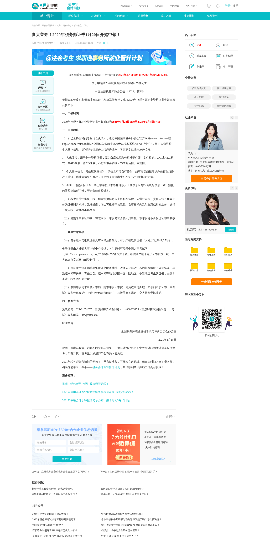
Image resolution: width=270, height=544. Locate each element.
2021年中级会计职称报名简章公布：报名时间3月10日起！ (97, 400)
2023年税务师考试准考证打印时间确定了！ (55, 519)
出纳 (225, 45)
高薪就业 (159, 6)
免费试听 (43, 123)
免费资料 (212, 15)
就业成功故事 (224, 88)
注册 (235, 5)
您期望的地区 (77, 450)
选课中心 (43, 85)
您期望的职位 (77, 442)
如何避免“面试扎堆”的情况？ (47, 525)
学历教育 (174, 6)
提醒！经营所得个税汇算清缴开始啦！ (85, 383)
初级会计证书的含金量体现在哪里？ (120, 530)
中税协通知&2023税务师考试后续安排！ (122, 514)
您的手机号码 (44, 450)
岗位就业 (73, 15)
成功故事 (166, 15)
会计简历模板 (224, 106)
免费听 (231, 229)
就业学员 (190, 117)
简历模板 (143, 15)
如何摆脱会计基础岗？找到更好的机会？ (122, 488)
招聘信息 (120, 15)
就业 (59, 25)
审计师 (200, 66)
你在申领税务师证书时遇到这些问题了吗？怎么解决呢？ (131, 519)
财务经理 (228, 55)
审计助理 (228, 66)
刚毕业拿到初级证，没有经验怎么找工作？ (54, 494)
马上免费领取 (157, 458)
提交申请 (67, 459)
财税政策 (224, 97)
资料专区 (43, 104)
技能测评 (189, 15)
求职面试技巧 (199, 88)
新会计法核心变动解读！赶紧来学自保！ (53, 488)
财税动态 (67, 25)
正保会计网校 (48, 25)
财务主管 (201, 55)
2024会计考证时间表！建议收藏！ (50, 514)
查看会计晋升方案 (212, 178)
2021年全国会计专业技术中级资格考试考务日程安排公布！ (98, 392)
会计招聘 (199, 97)
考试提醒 (43, 142)
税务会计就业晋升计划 (106, 367)
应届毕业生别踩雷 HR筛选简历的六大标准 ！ (56, 530)
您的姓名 (42, 442)
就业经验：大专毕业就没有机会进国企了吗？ (125, 494)
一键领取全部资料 (212, 281)
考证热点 (77, 25)
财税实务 (144, 6)
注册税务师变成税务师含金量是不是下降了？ (65, 471)
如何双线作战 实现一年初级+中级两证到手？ (133, 471)
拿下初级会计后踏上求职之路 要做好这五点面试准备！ (130, 525)
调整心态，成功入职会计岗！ (210, 170)
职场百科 (96, 15)
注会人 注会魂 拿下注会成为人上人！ (121, 536)
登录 (228, 5)
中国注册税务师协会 (46, 43)
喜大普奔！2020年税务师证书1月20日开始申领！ (58, 536)
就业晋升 (47, 16)
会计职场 (199, 106)
